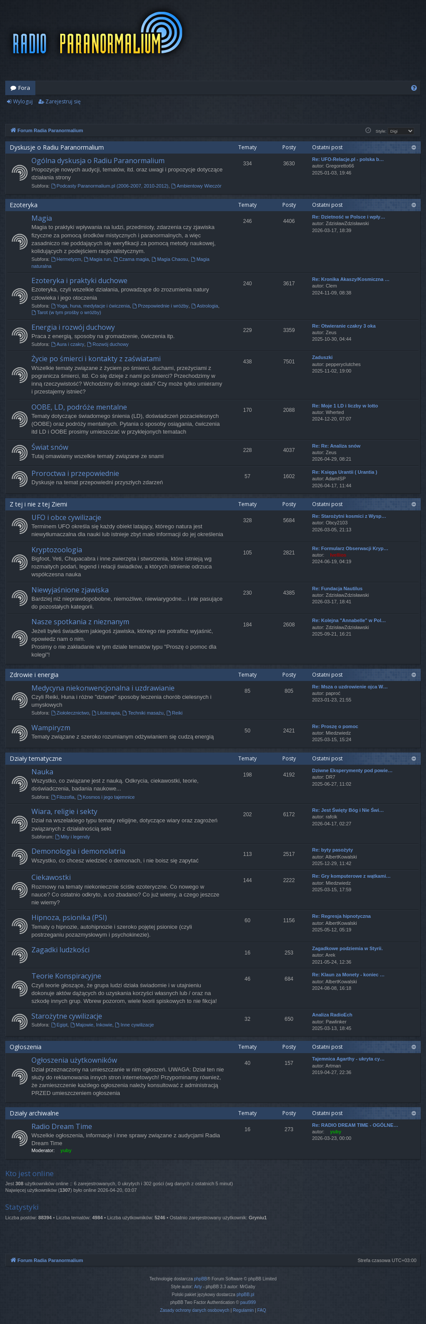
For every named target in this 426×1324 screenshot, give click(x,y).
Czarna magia (131, 259)
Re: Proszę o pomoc (335, 726)
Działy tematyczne (36, 758)
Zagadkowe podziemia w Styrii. (347, 948)
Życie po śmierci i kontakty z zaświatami (96, 358)
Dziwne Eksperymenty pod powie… (352, 770)
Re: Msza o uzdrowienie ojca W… (350, 686)
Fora (24, 88)
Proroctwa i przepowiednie (75, 473)
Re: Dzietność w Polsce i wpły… (348, 216)
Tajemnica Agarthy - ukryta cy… (348, 1058)
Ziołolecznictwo (70, 712)
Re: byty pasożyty (332, 849)
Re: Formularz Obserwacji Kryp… (350, 548)
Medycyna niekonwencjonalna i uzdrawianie (103, 688)
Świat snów (49, 447)
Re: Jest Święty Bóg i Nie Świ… (348, 810)
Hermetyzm (66, 259)
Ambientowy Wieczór (196, 185)
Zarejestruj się (63, 101)
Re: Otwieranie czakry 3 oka (344, 325)
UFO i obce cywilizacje (66, 517)
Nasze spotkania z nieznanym (80, 621)
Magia (41, 218)
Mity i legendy (72, 836)
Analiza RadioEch (332, 1014)
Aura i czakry (67, 344)
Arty (198, 1286)
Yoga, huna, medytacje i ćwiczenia (90, 305)
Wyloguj (23, 101)
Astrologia (204, 305)
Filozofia (63, 797)
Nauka (42, 772)
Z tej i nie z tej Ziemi (38, 504)
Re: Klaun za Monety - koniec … (348, 974)
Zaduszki (322, 357)
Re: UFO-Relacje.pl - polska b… (348, 159)
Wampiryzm (50, 727)
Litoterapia (106, 712)
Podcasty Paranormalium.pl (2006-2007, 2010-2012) (109, 185)
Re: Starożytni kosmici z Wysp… (349, 516)
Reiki (174, 712)
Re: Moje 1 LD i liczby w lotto (345, 405)
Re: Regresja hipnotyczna (341, 916)
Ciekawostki (51, 877)
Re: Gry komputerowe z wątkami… (351, 876)
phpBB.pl (245, 1294)
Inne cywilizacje (134, 1024)
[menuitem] (414, 88)
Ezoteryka (24, 205)
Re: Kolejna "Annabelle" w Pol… (349, 620)
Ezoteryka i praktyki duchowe (79, 280)
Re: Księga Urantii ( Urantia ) (344, 472)
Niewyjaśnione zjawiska (70, 590)
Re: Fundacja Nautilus (337, 588)
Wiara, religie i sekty (64, 811)
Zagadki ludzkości (60, 950)
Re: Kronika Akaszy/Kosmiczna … (350, 279)
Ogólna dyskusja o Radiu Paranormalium (98, 160)
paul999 (248, 1302)
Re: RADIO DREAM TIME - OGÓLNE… (355, 1125)
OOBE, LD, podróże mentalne (79, 407)
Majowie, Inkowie (91, 1024)
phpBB (200, 1278)
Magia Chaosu (169, 259)
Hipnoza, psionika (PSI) (69, 917)
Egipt (59, 1024)
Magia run (97, 259)
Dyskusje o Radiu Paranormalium (57, 147)
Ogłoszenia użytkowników (74, 1060)
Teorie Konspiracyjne (66, 976)
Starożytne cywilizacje (66, 1016)
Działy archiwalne (34, 1113)
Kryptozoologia (56, 549)
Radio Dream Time (61, 1126)
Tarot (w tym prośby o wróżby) (66, 312)
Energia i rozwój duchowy (73, 327)
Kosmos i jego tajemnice (106, 797)
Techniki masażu (143, 712)
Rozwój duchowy (107, 344)
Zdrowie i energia (34, 675)
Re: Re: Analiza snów (336, 445)
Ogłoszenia (25, 1047)
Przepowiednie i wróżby (160, 305)
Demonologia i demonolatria (78, 851)
